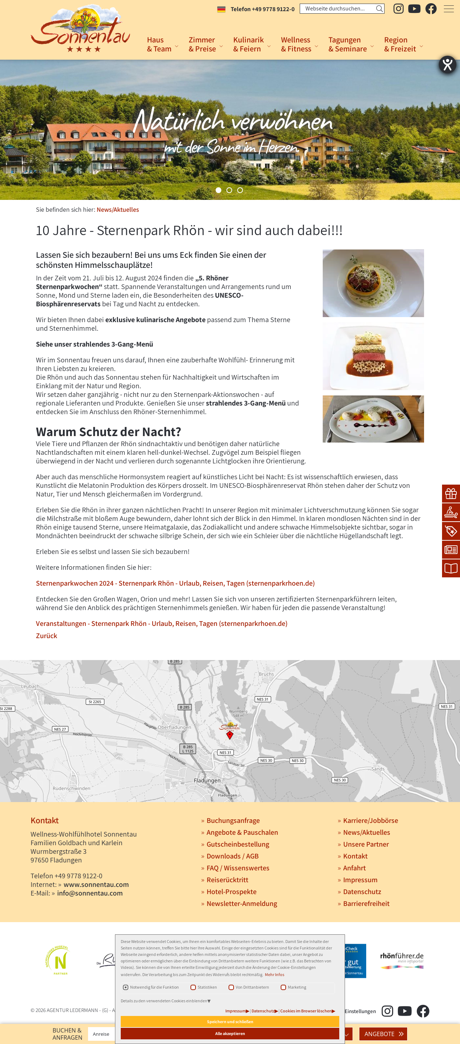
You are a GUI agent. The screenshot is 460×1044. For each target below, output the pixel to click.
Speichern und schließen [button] (230, 1021)
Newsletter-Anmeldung (242, 903)
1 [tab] (218, 190)
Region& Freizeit (400, 44)
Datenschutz (263, 1010)
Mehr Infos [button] (274, 974)
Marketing (297, 987)
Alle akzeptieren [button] (230, 1033)
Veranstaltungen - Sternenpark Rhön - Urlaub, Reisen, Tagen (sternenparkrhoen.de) (162, 623)
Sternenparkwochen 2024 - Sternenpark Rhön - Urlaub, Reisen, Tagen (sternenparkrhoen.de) (175, 583)
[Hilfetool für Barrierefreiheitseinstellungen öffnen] (447, 64)
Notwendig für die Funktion (154, 987)
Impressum (235, 1010)
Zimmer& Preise (202, 44)
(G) (105, 1010)
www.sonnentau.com (96, 884)
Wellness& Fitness (296, 44)
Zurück (46, 635)
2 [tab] (229, 190)
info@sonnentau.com (90, 893)
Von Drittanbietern (252, 987)
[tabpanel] (230, 130)
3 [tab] (240, 190)
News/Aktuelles (118, 209)
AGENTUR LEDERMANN (72, 1010)
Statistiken (207, 987)
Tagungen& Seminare (347, 44)
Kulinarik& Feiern (248, 44)
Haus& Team (159, 44)
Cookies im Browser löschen (306, 1010)
